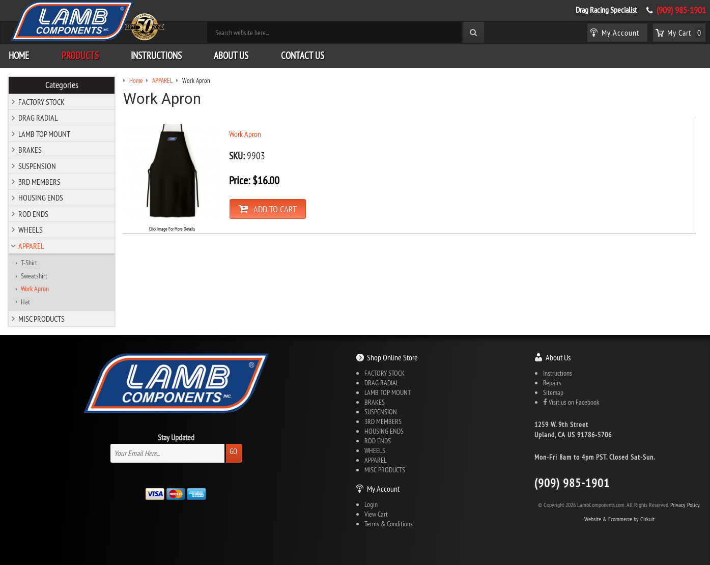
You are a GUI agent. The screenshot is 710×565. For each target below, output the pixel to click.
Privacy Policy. (685, 504)
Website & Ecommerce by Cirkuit (619, 519)
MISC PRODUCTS (41, 319)
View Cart (376, 514)
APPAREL (31, 246)
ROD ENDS (33, 214)
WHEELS (30, 229)
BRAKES (30, 150)
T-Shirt (29, 262)
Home (19, 55)
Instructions (156, 55)
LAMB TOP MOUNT (44, 134)
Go (233, 451)
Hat (25, 301)
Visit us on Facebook (571, 402)
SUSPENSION (37, 166)
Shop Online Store (392, 357)
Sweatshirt (34, 275)
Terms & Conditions (388, 523)
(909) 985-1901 (681, 10)
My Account (383, 489)
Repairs (552, 382)
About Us (231, 55)
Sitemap (553, 392)
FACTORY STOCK (41, 102)
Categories (61, 85)
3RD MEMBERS (39, 182)
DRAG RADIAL (38, 117)
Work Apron (35, 288)
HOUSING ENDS (40, 197)
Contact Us (302, 55)
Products (80, 55)
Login (371, 504)
